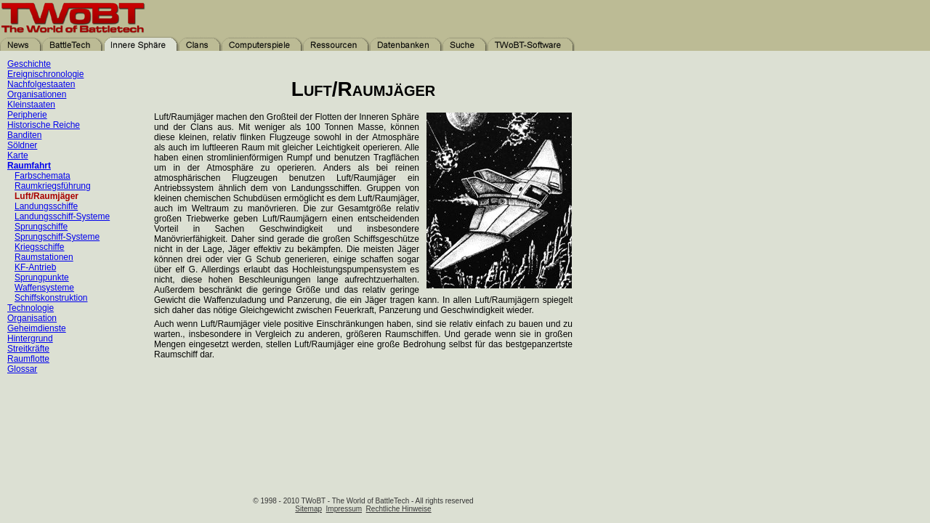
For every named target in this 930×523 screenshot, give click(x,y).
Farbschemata (42, 176)
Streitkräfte (28, 349)
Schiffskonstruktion (51, 298)
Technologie (30, 308)
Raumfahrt (29, 166)
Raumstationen (44, 257)
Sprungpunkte (42, 277)
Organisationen (36, 94)
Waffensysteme (44, 288)
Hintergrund (30, 338)
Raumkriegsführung (53, 186)
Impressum (344, 509)
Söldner (22, 145)
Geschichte (29, 64)
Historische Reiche (43, 125)
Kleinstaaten (31, 105)
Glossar (22, 369)
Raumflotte (28, 359)
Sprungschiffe (41, 227)
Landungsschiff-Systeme (62, 216)
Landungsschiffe (46, 206)
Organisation (32, 318)
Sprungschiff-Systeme (57, 237)
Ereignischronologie (45, 74)
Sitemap (308, 509)
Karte (17, 155)
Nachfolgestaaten (41, 84)
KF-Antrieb (35, 267)
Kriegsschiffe (39, 247)
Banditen (24, 135)
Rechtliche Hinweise (399, 509)
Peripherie (27, 115)
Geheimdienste (36, 328)
